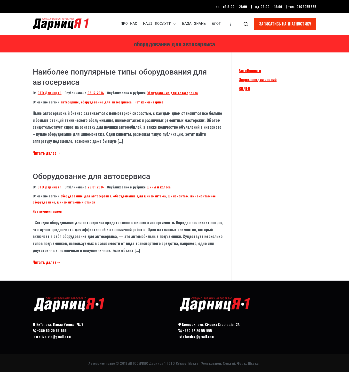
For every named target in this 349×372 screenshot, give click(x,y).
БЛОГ (216, 24)
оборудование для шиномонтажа (139, 195)
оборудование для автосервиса (106, 101)
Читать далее (46, 153)
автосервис (70, 101)
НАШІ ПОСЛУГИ (159, 23)
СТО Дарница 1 (49, 92)
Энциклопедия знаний (258, 79)
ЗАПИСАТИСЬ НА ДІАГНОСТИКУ (285, 24)
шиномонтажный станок (76, 201)
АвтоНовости (250, 70)
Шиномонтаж (178, 195)
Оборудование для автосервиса (172, 92)
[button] (173, 23)
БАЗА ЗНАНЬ (194, 24)
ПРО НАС (129, 24)
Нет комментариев (149, 101)
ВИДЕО (244, 88)
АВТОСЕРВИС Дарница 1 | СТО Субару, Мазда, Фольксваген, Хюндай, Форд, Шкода (193, 363)
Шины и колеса (159, 186)
